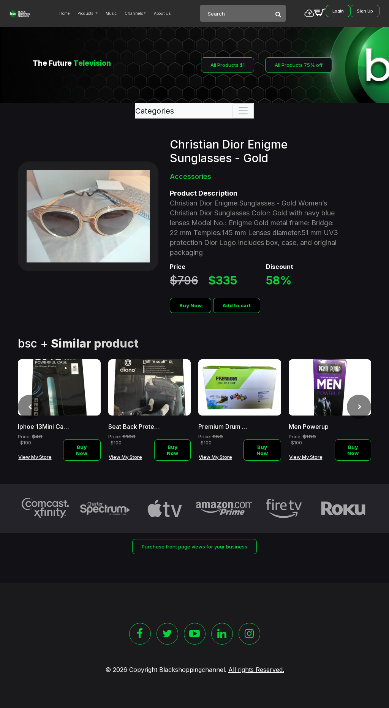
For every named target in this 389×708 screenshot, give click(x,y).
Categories (154, 110)
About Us (162, 13)
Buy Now (190, 305)
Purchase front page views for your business (194, 547)
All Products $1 (227, 65)
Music (111, 13)
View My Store (35, 457)
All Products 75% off (299, 65)
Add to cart (237, 305)
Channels (134, 13)
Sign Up (365, 11)
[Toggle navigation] (243, 111)
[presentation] (30, 407)
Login (338, 11)
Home (64, 13)
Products (85, 13)
